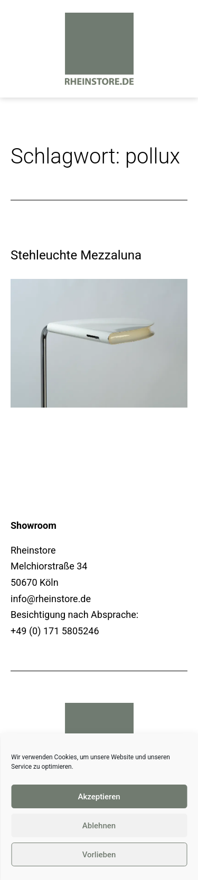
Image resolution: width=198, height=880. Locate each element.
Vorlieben (99, 854)
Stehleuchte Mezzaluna (76, 255)
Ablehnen (99, 825)
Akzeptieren (99, 796)
